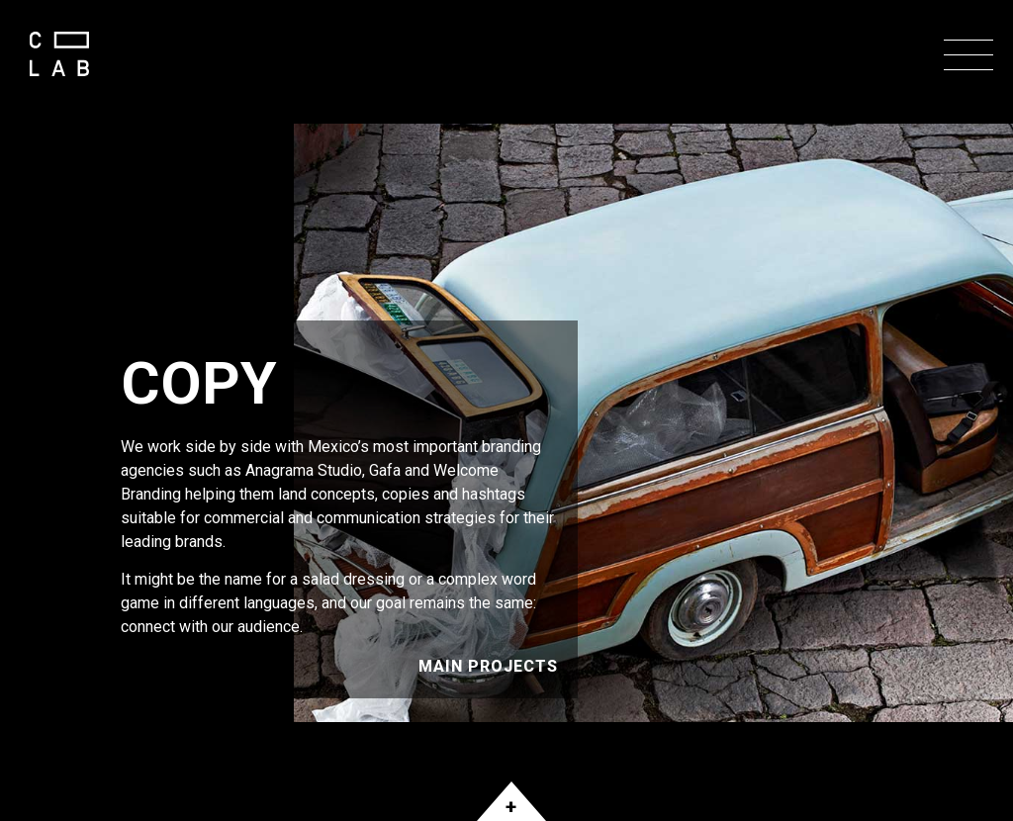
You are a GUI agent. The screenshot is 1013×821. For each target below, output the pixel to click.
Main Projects (488, 666)
